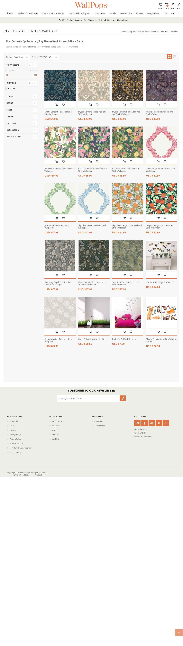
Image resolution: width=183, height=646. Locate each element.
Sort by (9, 57)
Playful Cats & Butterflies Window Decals (161, 340)
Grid (169, 56)
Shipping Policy (16, 443)
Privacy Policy (40, 475)
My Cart (55, 434)
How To (13, 430)
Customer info (58, 421)
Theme (9, 116)
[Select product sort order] (21, 57)
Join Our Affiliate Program (20, 448)
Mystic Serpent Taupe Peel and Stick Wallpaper (92, 113)
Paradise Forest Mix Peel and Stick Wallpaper (125, 170)
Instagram (137, 423)
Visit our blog (15, 452)
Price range (12, 65)
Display (35, 56)
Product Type (14, 136)
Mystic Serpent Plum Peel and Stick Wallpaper (159, 113)
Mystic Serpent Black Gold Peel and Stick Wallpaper (126, 113)
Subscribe (123, 398)
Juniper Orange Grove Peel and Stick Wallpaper (160, 226)
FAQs (12, 425)
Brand (9, 103)
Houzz (166, 423)
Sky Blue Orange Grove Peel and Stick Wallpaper (127, 226)
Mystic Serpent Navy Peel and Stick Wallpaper (58, 113)
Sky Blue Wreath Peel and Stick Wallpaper (92, 226)
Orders (55, 430)
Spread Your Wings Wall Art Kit (160, 282)
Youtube (152, 423)
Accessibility (99, 425)
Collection (12, 129)
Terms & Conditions (21, 475)
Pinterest (159, 423)
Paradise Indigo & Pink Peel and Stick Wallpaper (92, 170)
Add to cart (56, 104)
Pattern (11, 123)
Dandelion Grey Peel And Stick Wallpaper (58, 340)
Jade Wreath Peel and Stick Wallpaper (56, 226)
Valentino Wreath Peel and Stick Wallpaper (160, 170)
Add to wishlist (63, 104)
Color (9, 96)
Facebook (144, 423)
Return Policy (15, 439)
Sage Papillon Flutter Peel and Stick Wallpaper (125, 283)
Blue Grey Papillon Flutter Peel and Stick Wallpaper (58, 283)
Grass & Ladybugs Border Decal (92, 339)
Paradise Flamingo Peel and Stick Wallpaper (59, 170)
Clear (30, 65)
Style (9, 109)
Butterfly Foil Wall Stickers (124, 339)
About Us (14, 421)
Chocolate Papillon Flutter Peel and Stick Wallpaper (92, 283)
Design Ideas (15, 434)
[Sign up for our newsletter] (89, 398)
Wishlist (55, 439)
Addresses (56, 425)
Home (123, 31)
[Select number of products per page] (53, 57)
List (174, 56)
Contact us (98, 421)
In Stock (11, 83)
